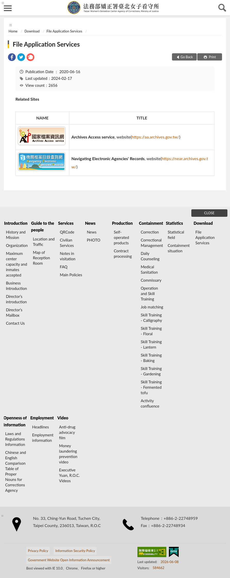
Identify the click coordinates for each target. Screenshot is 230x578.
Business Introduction (16, 286)
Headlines (40, 427)
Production (122, 223)
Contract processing (123, 253)
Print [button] (212, 57)
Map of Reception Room (41, 257)
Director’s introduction (16, 299)
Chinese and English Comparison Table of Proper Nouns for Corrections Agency (15, 471)
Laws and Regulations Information (15, 439)
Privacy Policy (38, 551)
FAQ (64, 266)
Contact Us (15, 323)
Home (13, 31)
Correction (150, 232)
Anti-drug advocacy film (67, 432)
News (90, 223)
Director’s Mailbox (14, 312)
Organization (17, 245)
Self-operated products (121, 237)
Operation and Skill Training (149, 293)
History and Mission (16, 235)
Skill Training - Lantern (151, 344)
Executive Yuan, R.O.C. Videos (69, 475)
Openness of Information (15, 421)
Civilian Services (67, 243)
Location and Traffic (44, 242)
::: (3, 3)
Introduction (15, 223)
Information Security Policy (75, 551)
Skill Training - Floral (151, 331)
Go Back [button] (186, 57)
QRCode (67, 232)
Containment (151, 223)
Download (32, 31)
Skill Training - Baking (151, 358)
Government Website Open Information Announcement (69, 560)
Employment (42, 417)
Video (62, 417)
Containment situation (179, 248)
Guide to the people (42, 226)
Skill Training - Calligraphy (151, 318)
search (222, 7)
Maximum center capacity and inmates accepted (16, 264)
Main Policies (71, 274)
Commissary (151, 280)
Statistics (174, 223)
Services (65, 223)
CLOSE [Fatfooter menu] (209, 213)
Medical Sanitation (149, 269)
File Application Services (64, 31)
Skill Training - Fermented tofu (151, 387)
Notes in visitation (67, 256)
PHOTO (93, 240)
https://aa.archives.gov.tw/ (155, 136)
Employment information (43, 438)
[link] (12, 57)
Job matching (152, 307)
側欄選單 (8, 8)
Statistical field (176, 235)
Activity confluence (150, 403)
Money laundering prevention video (68, 453)
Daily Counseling (150, 256)
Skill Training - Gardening (151, 371)
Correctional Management (152, 243)
